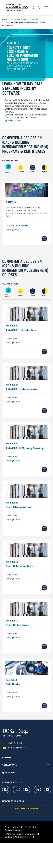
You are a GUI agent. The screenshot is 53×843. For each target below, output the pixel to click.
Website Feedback (13, 830)
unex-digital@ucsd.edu (21, 119)
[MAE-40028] (26, 685)
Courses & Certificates (18, 19)
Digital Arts (35, 19)
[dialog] (44, 834)
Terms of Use (31, 827)
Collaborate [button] (9, 764)
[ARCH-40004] (26, 390)
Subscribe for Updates (26, 808)
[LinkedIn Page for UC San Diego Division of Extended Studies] (37, 789)
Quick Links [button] (8, 772)
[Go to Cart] (39, 8)
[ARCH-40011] (26, 626)
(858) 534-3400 (12, 743)
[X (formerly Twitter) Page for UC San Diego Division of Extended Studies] (16, 789)
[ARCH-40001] (26, 331)
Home (4, 19)
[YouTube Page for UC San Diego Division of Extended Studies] (47, 789)
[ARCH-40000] (26, 449)
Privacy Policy (11, 827)
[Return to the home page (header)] (17, 7)
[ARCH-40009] (26, 508)
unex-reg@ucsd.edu (14, 747)
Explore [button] (6, 757)
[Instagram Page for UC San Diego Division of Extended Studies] (26, 789)
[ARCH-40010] (26, 567)
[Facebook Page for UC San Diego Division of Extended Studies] (5, 789)
